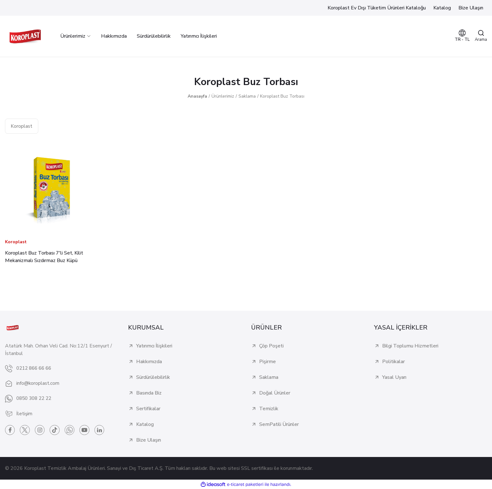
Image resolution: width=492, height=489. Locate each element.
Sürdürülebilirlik (153, 377)
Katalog (145, 424)
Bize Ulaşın (148, 440)
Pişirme (267, 361)
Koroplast (16, 242)
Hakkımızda (149, 361)
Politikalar (393, 361)
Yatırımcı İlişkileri (154, 345)
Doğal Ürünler (274, 393)
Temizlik (268, 408)
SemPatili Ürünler (279, 424)
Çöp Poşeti (271, 345)
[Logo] (25, 36)
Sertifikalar (148, 408)
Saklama (268, 377)
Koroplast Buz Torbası (282, 96)
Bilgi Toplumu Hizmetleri (410, 345)
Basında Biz (149, 393)
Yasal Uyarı (394, 377)
